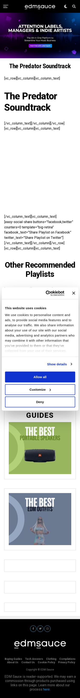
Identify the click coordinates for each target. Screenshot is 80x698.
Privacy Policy (66, 662)
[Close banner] (73, 293)
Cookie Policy (46, 662)
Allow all (40, 377)
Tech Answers (34, 658)
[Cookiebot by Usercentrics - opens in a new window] (47, 293)
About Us (12, 662)
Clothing (51, 658)
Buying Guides (13, 658)
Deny (40, 402)
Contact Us (28, 662)
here (46, 689)
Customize (40, 389)
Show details (57, 364)
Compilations (67, 658)
